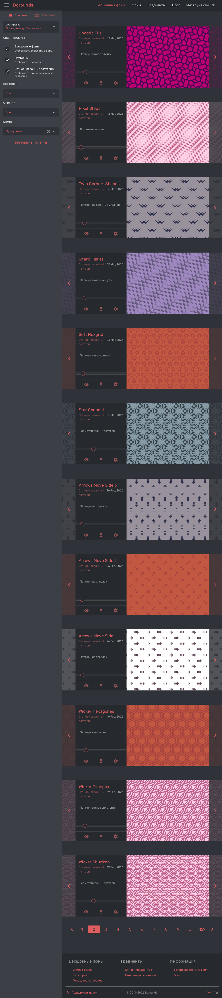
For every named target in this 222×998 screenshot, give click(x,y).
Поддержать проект (85, 992)
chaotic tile (90, 33)
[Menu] (6, 5)
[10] (190, 929)
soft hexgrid (91, 334)
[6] (142, 929)
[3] (106, 929)
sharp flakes (91, 259)
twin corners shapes (99, 183)
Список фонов (82, 970)
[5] (130, 929)
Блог (177, 975)
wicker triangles (94, 786)
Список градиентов (138, 970)
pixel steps (89, 108)
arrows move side (96, 635)
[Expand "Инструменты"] (201, 5)
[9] (178, 929)
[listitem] (31, 48)
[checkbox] (7, 49)
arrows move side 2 (98, 560)
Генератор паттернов (87, 980)
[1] (72, 929)
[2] (94, 929)
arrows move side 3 (98, 485)
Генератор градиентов (140, 975)
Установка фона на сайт (191, 970)
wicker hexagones (96, 711)
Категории (80, 975)
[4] (118, 929)
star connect (91, 409)
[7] (154, 929)
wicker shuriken (94, 862)
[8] (166, 929)
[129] (202, 929)
